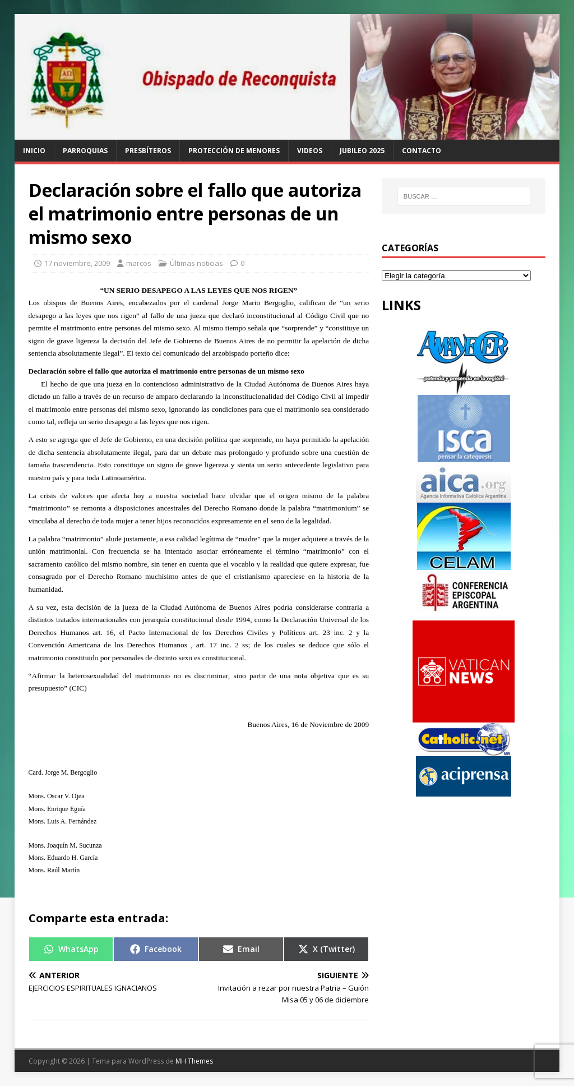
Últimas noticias (196, 263)
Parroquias (85, 150)
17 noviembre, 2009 (77, 263)
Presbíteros (148, 150)
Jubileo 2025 (362, 150)
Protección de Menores (234, 150)
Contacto (421, 150)
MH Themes (194, 1061)
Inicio (34, 150)
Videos (309, 150)
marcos (138, 263)
